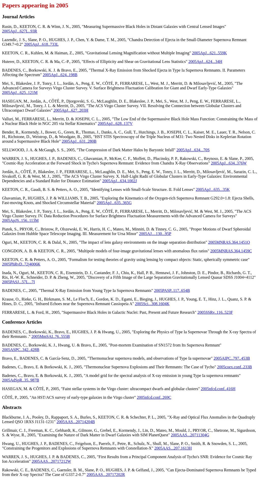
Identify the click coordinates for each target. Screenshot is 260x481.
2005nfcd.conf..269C (154, 397)
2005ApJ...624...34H (205, 61)
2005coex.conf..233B (234, 367)
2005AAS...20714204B (76, 422)
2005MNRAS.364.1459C (231, 251)
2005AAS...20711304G (190, 435)
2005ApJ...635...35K (213, 189)
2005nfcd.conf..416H (218, 389)
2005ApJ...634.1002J (119, 181)
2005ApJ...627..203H (70, 110)
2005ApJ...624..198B (60, 75)
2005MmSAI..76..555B (50, 336)
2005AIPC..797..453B (232, 358)
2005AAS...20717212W (51, 461)
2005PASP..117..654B (172, 290)
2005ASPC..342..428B (20, 349)
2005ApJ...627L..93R (19, 31)
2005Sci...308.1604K (152, 304)
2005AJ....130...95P (155, 233)
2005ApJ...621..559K (209, 53)
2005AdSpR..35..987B (20, 380)
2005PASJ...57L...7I (18, 282)
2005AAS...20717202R (106, 474)
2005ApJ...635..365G (114, 203)
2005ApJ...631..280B (79, 141)
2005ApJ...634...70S (193, 150)
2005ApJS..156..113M (20, 220)
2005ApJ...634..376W (229, 163)
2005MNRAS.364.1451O (229, 242)
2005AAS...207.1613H (173, 448)
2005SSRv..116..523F (215, 312)
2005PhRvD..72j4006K (21, 264)
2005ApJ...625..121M (20, 92)
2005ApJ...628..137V (115, 123)
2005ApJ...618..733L (41, 44)
